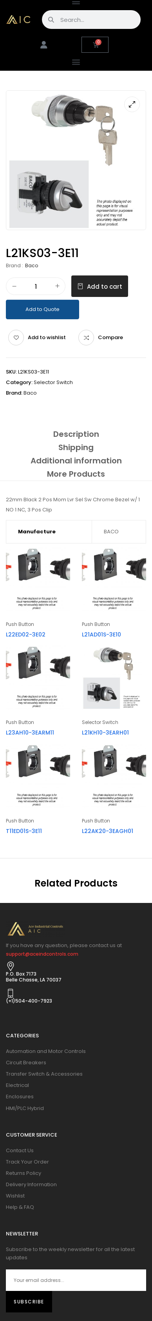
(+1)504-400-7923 (29, 1000)
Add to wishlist (47, 337)
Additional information (76, 460)
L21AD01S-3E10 (101, 634)
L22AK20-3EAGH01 (107, 831)
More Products (76, 473)
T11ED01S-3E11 (24, 831)
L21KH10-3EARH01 (105, 732)
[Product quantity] (35, 286)
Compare (110, 337)
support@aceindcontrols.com (42, 954)
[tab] (76, 434)
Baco (31, 265)
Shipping (76, 447)
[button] (76, 61)
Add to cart (104, 286)
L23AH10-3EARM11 (30, 732)
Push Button (20, 624)
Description (76, 434)
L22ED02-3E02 (25, 634)
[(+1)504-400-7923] (10, 993)
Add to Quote (42, 309)
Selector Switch (53, 382)
